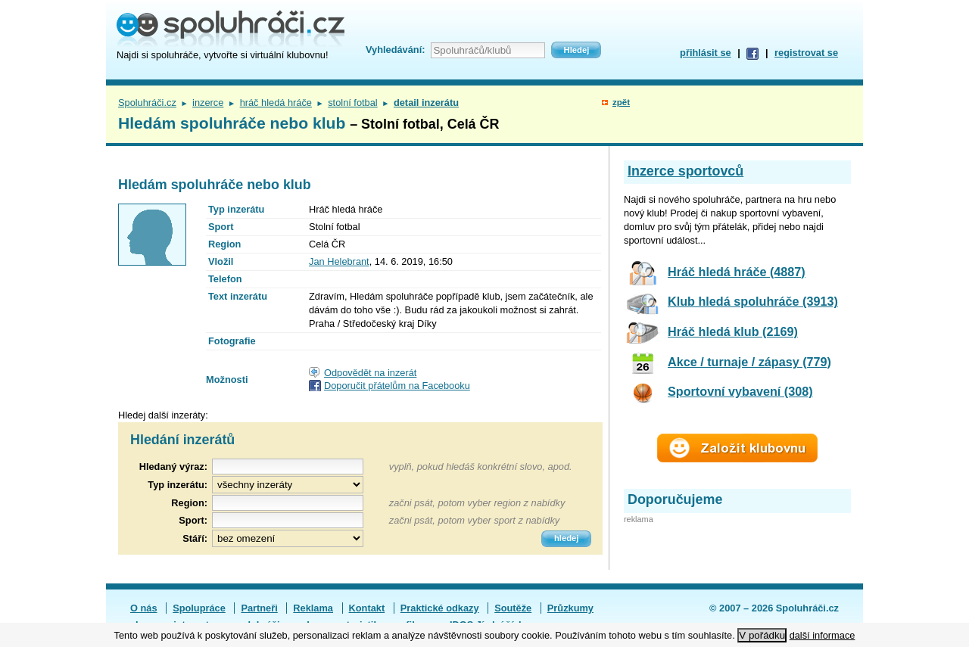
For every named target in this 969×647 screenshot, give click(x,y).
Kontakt (367, 608)
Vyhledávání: (395, 49)
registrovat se (806, 52)
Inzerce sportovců (685, 171)
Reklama (313, 608)
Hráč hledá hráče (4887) (736, 271)
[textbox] (287, 503)
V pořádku (762, 635)
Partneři (259, 608)
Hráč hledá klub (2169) (733, 331)
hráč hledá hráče (276, 102)
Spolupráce (199, 608)
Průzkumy (570, 608)
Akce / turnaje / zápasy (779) (749, 362)
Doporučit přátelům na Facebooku (397, 385)
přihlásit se (705, 52)
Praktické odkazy (439, 608)
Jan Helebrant (339, 261)
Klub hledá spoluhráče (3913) (753, 301)
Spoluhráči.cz (147, 102)
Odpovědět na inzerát (370, 372)
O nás (143, 608)
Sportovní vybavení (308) (740, 391)
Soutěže (512, 608)
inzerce (207, 102)
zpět (621, 102)
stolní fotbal (352, 102)
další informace (822, 635)
